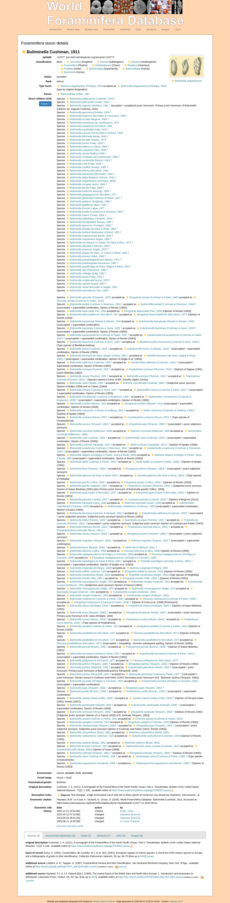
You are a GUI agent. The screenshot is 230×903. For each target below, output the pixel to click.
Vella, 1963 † (85, 578)
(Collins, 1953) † (141, 482)
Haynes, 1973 (86, 139)
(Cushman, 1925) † (147, 348)
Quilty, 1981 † (86, 273)
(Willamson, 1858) (89, 431)
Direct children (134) (40, 98)
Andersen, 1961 (149, 581)
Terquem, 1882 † (148, 540)
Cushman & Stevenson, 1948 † (97, 448)
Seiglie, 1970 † (87, 249)
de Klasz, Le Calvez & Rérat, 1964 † (97, 252)
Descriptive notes (42, 795)
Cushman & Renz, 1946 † (93, 342)
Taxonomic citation (41, 799)
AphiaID (47, 57)
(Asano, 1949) (140, 503)
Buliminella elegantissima (188, 80)
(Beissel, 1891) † (86, 547)
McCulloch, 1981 (89, 126)
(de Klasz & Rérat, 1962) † (160, 475)
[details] (167, 790)
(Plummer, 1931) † (149, 369)
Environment (44, 773)
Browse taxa (91, 29)
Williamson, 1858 (148, 431)
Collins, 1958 (86, 550)
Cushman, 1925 (90, 735)
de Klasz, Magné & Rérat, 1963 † (98, 266)
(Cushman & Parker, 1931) (160, 626)
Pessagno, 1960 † (89, 225)
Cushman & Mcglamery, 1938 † (98, 396)
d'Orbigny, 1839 (79, 86)
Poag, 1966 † (85, 187)
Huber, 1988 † (86, 256)
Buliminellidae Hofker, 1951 (73, 94)
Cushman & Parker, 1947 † (94, 198)
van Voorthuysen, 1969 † (93, 157)
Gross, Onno (127, 811)
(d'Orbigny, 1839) (142, 86)
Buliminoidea (94, 68)
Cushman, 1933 (86, 571)
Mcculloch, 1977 (91, 194)
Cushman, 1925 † (87, 348)
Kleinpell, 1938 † (89, 705)
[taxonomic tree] (64, 826)
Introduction (55, 29)
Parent (48, 94)
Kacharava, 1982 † (92, 263)
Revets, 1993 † (144, 612)
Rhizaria (133, 61)
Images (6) (137, 835)
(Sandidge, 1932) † (147, 444)
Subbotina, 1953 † (88, 667)
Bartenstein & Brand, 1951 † (94, 232)
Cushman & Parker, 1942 (91, 718)
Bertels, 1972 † (93, 259)
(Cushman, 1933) (142, 571)
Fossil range (44, 777)
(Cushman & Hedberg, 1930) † (167, 410)
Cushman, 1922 (87, 722)
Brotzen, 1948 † (89, 160)
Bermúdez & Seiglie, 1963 (91, 287)
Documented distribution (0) (60, 835)
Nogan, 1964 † (88, 239)
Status (48, 76)
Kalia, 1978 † (87, 129)
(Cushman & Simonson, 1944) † (167, 304)
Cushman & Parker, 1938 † (95, 598)
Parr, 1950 (86, 311)
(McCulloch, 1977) (160, 314)
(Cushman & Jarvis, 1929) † (166, 328)
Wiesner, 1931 (86, 403)
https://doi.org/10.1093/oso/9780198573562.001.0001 (146, 877)
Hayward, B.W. (176, 901)
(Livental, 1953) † (145, 499)
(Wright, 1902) (88, 574)
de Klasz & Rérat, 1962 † (92, 228)
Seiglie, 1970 (89, 581)
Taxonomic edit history (43, 809)
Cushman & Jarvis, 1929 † (94, 328)
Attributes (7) (103, 835)
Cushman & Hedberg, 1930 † (95, 410)
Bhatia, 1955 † (85, 383)
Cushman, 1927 (87, 746)
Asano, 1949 (86, 503)
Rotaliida (66, 68)
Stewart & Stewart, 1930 (93, 321)
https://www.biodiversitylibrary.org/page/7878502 (137, 790)
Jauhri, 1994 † (86, 184)
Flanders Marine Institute (103, 901)
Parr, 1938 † (88, 290)
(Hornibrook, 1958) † (161, 763)
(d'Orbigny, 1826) (89, 568)
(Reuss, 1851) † (87, 417)
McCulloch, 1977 (92, 314)
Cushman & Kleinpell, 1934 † (95, 513)
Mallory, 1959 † (86, 153)
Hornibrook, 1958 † (91, 763)
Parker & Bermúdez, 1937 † (92, 492)
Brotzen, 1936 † (86, 520)
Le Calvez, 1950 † (87, 146)
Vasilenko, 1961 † (87, 485)
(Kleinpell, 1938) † (154, 705)
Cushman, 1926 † (90, 98)
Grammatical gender (39, 782)
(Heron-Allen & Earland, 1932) (94, 133)
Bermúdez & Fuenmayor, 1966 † (97, 115)
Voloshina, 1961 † (88, 105)
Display (45, 104)
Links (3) (120, 835)
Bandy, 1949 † (87, 136)
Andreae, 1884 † (142, 383)
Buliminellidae (131, 68)
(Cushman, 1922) (146, 722)
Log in (177, 29)
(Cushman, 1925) (129, 506)
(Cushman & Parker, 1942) (152, 297)
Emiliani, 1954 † (88, 112)
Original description (40, 787)
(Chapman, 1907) (88, 297)
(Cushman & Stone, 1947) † (161, 389)
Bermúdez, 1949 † (90, 174)
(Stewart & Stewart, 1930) (164, 321)
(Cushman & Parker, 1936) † (156, 461)
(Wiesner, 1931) (142, 403)
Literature (151, 29)
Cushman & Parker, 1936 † (92, 461)
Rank (48, 81)
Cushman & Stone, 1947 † (92, 389)
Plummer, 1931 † (88, 369)
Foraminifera (68, 65)
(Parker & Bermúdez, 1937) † (159, 492)
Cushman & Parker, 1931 (92, 626)
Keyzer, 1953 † (88, 280)
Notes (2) (86, 835)
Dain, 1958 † (87, 150)
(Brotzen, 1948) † (145, 646)
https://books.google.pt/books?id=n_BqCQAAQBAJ (62, 866)
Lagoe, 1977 (85, 208)
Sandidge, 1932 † (89, 444)
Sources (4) (33, 835)
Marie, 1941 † (87, 204)
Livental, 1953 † (87, 499)
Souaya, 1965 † (87, 167)
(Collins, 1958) (140, 550)
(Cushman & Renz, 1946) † (168, 342)
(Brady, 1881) (88, 732)
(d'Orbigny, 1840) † (88, 605)
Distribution (109, 29)
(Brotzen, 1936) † (87, 691)
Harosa (102, 61)
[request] (122, 866)
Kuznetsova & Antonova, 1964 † (95, 211)
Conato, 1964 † (88, 102)
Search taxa (73, 29)
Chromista (73, 61)
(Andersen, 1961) (132, 592)
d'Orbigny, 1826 (147, 568)
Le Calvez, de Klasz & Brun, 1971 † (99, 242)
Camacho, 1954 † (90, 218)
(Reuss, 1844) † (86, 619)
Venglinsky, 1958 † (89, 201)
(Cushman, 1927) (151, 746)
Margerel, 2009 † (87, 119)
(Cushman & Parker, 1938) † (168, 598)
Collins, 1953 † (86, 482)
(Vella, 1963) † (139, 578)
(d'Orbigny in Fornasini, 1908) (100, 554)
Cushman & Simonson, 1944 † (94, 304)
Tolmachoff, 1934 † (88, 674)
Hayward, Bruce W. (130, 814)
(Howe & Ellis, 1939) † (90, 698)
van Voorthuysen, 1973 (92, 122)
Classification (44, 61)
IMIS (142, 856)
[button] (24, 52)
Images (165, 29)
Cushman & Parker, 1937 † (97, 335)
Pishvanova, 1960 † (87, 270)
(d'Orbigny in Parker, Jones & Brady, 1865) (101, 455)
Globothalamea (101, 65)
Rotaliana (131, 65)
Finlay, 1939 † (85, 143)
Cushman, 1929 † (88, 246)
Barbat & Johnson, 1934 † (91, 177)
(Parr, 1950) (141, 311)
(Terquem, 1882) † (88, 424)
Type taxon (45, 86)
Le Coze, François (130, 821)
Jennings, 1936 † (88, 191)
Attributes (125, 29)
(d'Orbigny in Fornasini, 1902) (94, 681)
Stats (138, 29)
